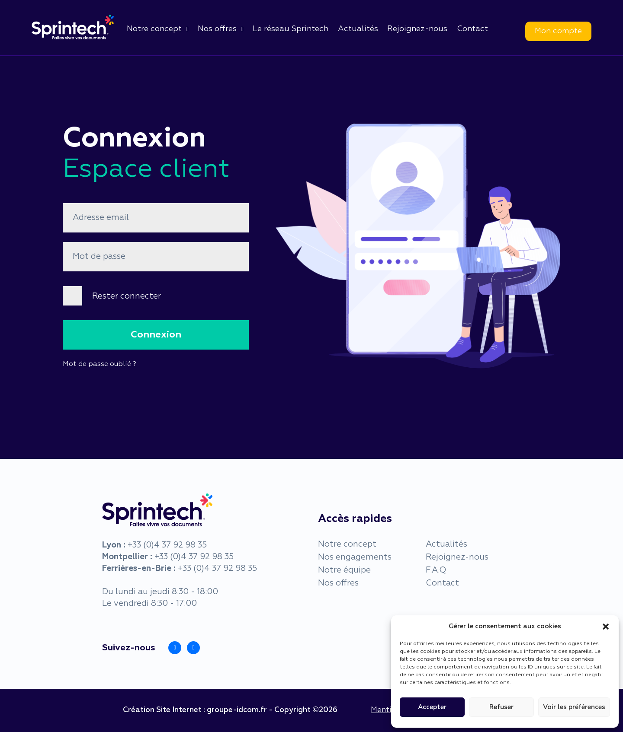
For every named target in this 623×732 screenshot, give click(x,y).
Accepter (432, 707)
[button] (605, 626)
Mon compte (558, 31)
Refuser (501, 707)
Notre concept (154, 29)
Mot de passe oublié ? (99, 364)
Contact (472, 29)
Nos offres (217, 29)
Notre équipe (344, 570)
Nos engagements (355, 557)
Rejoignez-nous (417, 29)
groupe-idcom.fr (237, 710)
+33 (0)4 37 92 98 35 (167, 545)
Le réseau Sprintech (290, 29)
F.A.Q (436, 570)
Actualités (358, 29)
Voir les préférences (574, 707)
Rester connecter (126, 296)
